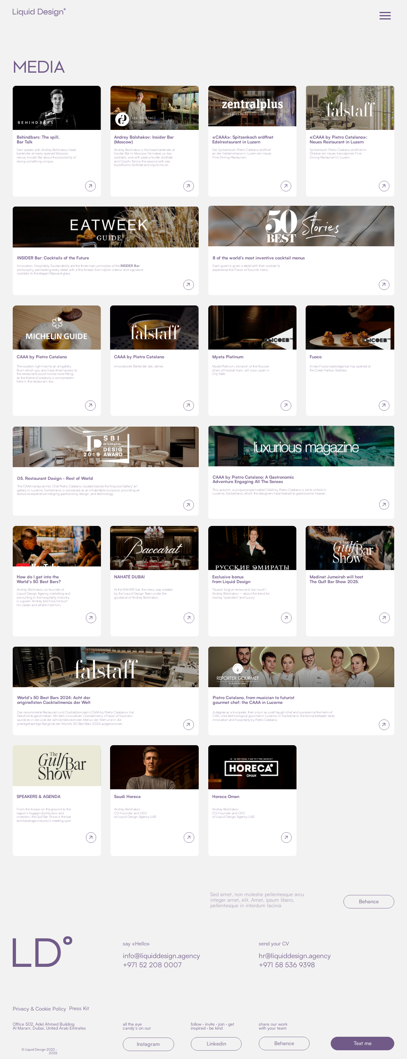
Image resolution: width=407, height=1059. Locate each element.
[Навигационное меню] (385, 16)
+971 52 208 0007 (152, 964)
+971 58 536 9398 (287, 964)
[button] (362, 1043)
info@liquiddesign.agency (161, 955)
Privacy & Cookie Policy (39, 1008)
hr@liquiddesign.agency (295, 955)
